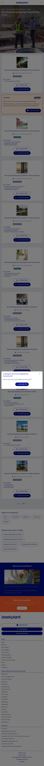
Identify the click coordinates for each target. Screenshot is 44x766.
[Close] (39, 374)
